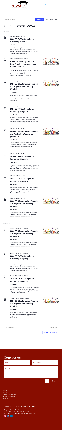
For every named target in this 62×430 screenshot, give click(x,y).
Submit (54, 381)
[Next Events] (7, 26)
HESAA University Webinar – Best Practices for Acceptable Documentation (23, 64)
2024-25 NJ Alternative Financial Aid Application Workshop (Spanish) (24, 134)
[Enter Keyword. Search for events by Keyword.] (19, 19)
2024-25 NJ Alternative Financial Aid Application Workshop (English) (24, 86)
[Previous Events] (4, 26)
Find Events (40, 19)
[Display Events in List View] (47, 19)
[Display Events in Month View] (51, 19)
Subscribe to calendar (49, 332)
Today (12, 25)
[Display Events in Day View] (56, 19)
